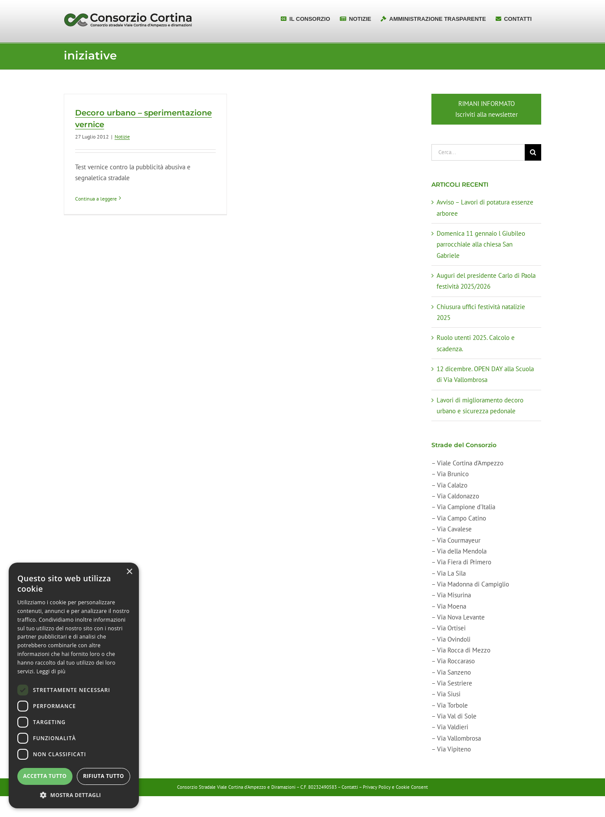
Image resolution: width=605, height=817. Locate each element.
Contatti (350, 787)
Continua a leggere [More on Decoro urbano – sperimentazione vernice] (96, 198)
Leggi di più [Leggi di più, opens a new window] (51, 671)
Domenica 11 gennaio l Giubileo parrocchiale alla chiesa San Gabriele (481, 244)
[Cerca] (533, 152)
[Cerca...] (478, 152)
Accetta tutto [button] (44, 776)
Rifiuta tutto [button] (103, 776)
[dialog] (74, 685)
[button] (73, 795)
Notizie (122, 136)
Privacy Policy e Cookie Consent (395, 787)
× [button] (129, 572)
